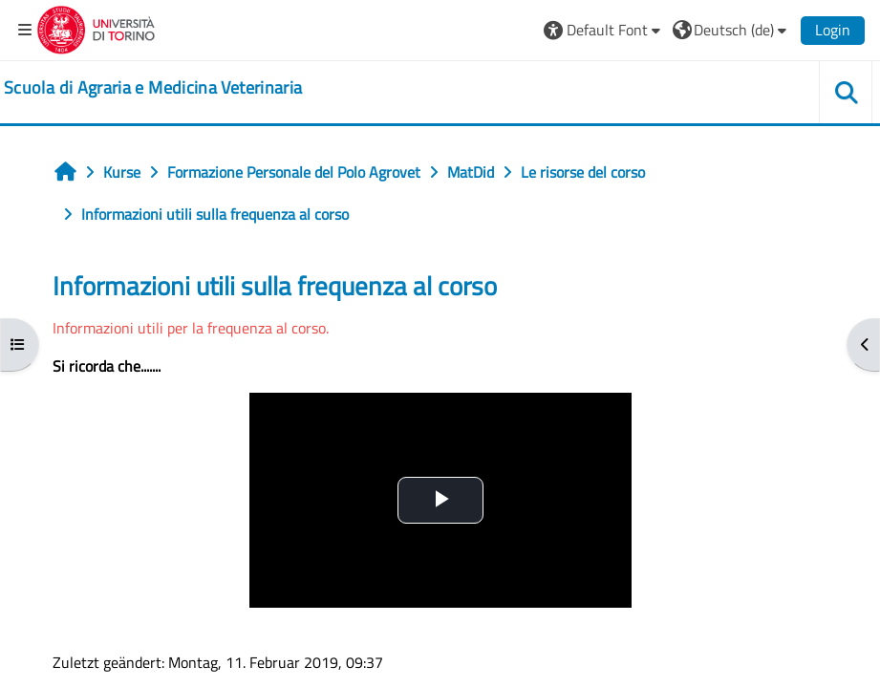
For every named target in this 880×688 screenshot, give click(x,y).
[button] (604, 29)
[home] (153, 87)
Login (832, 29)
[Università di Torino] (96, 27)
